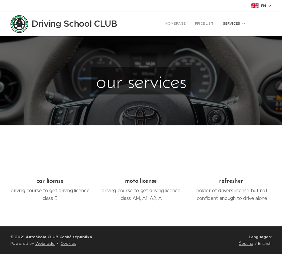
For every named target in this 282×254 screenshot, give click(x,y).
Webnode (45, 243)
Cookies (68, 243)
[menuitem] (223, 24)
